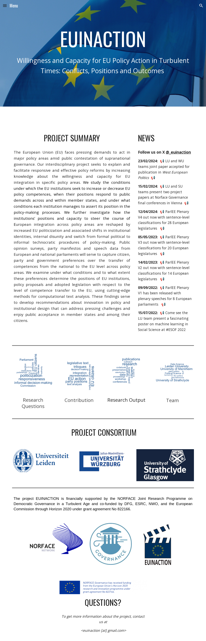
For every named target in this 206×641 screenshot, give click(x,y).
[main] (103, 38)
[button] (5, 5)
